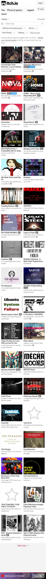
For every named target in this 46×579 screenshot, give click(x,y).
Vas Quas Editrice (7, 374)
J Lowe (3, 290)
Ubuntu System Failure (9, 314)
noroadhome (5, 184)
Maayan (3, 237)
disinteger (27, 453)
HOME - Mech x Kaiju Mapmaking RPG (32, 94)
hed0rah (26, 319)
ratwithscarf (5, 511)
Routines (27, 177)
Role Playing (7, 33)
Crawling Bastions (8, 206)
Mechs (31, 28)
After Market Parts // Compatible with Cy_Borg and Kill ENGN (10, 151)
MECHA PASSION (8, 370)
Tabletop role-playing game (12, 28)
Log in (40, 3)
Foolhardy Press (6, 482)
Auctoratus (5, 122)
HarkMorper (5, 319)
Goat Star (27, 480)
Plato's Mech (28, 341)
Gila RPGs (4, 98)
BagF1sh (26, 210)
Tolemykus (27, 539)
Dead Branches (29, 449)
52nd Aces (28, 423)
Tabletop (21, 33)
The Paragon (6, 449)
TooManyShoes (29, 511)
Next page (21, 545)
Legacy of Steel (29, 233)
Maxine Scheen (6, 400)
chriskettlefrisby (6, 539)
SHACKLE (27, 206)
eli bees (3, 263)
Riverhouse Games (30, 153)
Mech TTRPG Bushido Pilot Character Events (34, 534)
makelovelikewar (6, 347)
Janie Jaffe (27, 182)
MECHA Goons (29, 370)
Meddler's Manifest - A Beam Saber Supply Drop (33, 260)
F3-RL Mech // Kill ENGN (33, 314)
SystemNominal (29, 292)
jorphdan (26, 374)
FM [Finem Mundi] (31, 396)
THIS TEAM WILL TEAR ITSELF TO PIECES (10, 505)
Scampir (26, 427)
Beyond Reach (29, 122)
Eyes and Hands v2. (31, 476)
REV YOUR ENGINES (9, 233)
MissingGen (27, 263)
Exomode (4, 423)
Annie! (26, 126)
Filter (41, 9)
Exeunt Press (28, 345)
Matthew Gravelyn (29, 237)
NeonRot (26, 400)
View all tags (35, 33)
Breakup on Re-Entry (31, 149)
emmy (3, 210)
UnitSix (3, 155)
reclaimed (5, 259)
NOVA (3, 93)
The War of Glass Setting (33, 286)
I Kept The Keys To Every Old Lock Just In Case (10, 342)
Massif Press (5, 71)
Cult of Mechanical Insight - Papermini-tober (34, 505)
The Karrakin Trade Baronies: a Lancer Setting (11, 66)
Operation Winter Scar (32, 65)
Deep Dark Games (29, 100)
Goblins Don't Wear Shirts (9, 427)
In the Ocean (6, 396)
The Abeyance (6, 286)
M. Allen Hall (5, 126)
